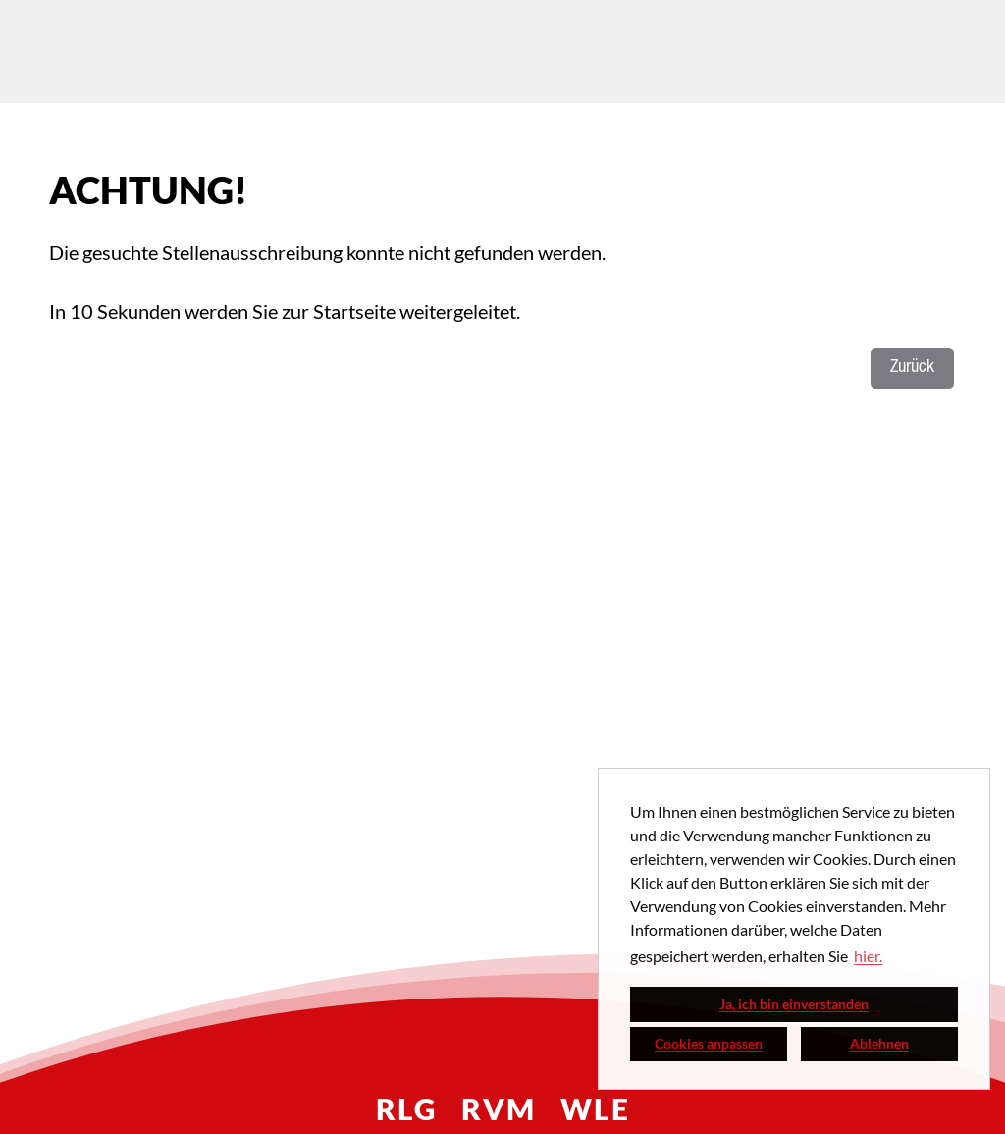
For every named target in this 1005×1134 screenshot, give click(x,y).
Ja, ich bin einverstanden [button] (794, 1004)
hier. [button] (868, 955)
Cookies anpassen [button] (709, 1043)
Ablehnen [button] (879, 1043)
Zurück (912, 368)
